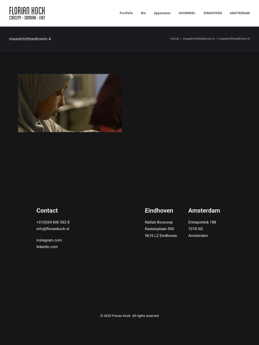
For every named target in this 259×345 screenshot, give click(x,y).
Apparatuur (162, 13)
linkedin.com (47, 247)
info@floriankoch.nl (52, 229)
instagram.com (49, 240)
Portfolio (126, 13)
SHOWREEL (187, 13)
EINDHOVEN (213, 13)
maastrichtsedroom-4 (198, 38)
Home (174, 38)
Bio (143, 13)
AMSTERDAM (240, 13)
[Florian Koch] (28, 13)
